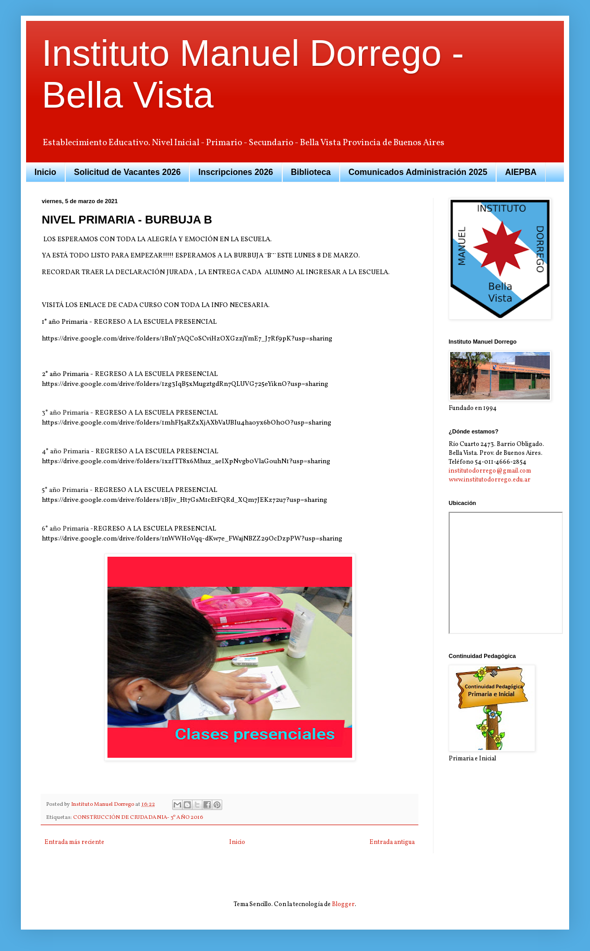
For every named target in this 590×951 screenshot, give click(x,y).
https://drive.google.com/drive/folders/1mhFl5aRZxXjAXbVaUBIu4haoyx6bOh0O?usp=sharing (186, 423)
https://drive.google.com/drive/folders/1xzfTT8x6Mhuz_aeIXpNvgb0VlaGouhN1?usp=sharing (186, 461)
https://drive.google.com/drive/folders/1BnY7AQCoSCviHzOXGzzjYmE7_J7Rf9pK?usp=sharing (187, 339)
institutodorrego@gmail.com (490, 471)
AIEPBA (520, 172)
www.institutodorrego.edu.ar (490, 480)
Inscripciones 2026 (235, 172)
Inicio (45, 172)
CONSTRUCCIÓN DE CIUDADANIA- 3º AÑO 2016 (138, 817)
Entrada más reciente (74, 842)
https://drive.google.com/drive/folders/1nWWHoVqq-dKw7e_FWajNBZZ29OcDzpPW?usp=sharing (192, 539)
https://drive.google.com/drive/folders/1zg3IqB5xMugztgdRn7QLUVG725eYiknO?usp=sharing (185, 384)
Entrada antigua (392, 842)
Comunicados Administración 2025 (417, 172)
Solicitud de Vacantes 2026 (127, 172)
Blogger (343, 904)
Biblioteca (311, 172)
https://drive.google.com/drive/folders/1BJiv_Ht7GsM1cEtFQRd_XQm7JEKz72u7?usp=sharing (184, 500)
